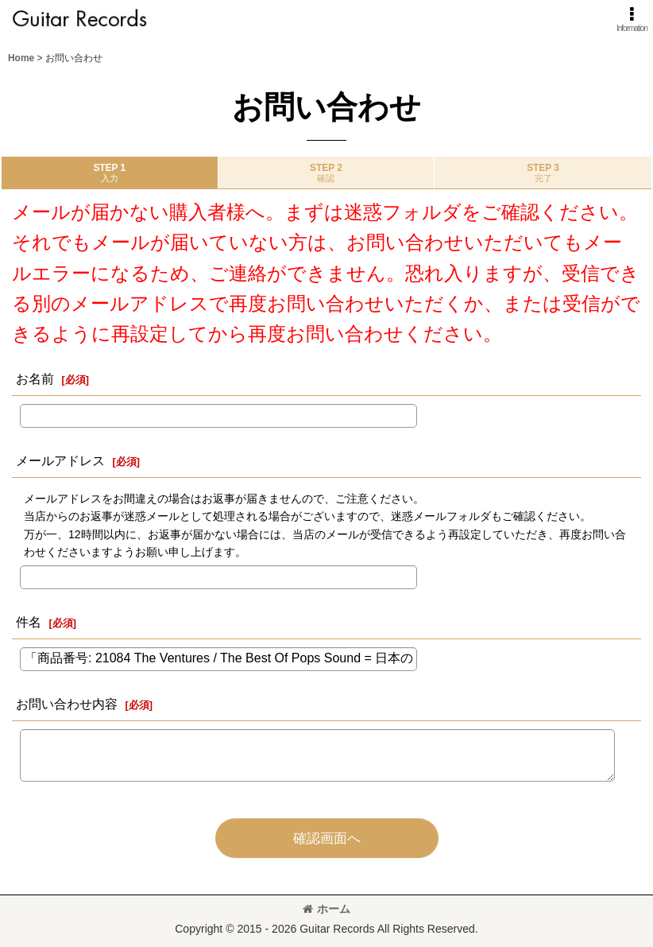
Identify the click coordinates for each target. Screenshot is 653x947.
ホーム (326, 908)
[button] (632, 19)
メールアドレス (60, 460)
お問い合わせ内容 (67, 704)
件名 (28, 622)
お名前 (35, 378)
